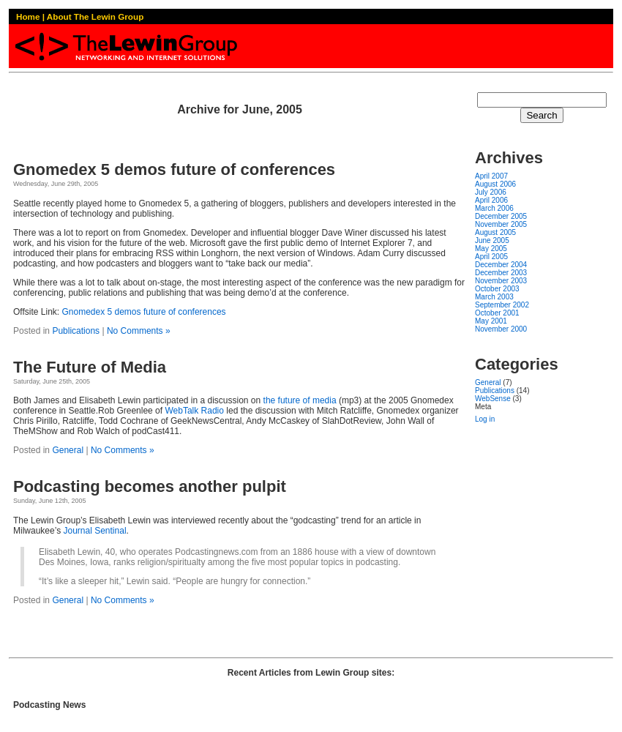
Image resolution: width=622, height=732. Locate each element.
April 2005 (491, 257)
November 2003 (501, 281)
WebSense (493, 399)
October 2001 (497, 313)
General (67, 450)
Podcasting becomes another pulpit (149, 486)
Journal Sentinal (94, 531)
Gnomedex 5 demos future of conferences (174, 169)
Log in (485, 419)
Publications (76, 331)
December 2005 (501, 216)
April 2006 (491, 200)
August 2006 (495, 184)
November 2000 (501, 329)
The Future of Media (89, 367)
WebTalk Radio (194, 411)
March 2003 (494, 297)
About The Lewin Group (95, 16)
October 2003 (497, 289)
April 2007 (491, 176)
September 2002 (502, 305)
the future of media (300, 400)
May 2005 (491, 248)
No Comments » (139, 331)
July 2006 (490, 192)
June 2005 (492, 240)
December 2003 (501, 273)
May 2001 (491, 321)
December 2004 (501, 265)
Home (28, 16)
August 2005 (495, 232)
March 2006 (494, 208)
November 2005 (501, 224)
